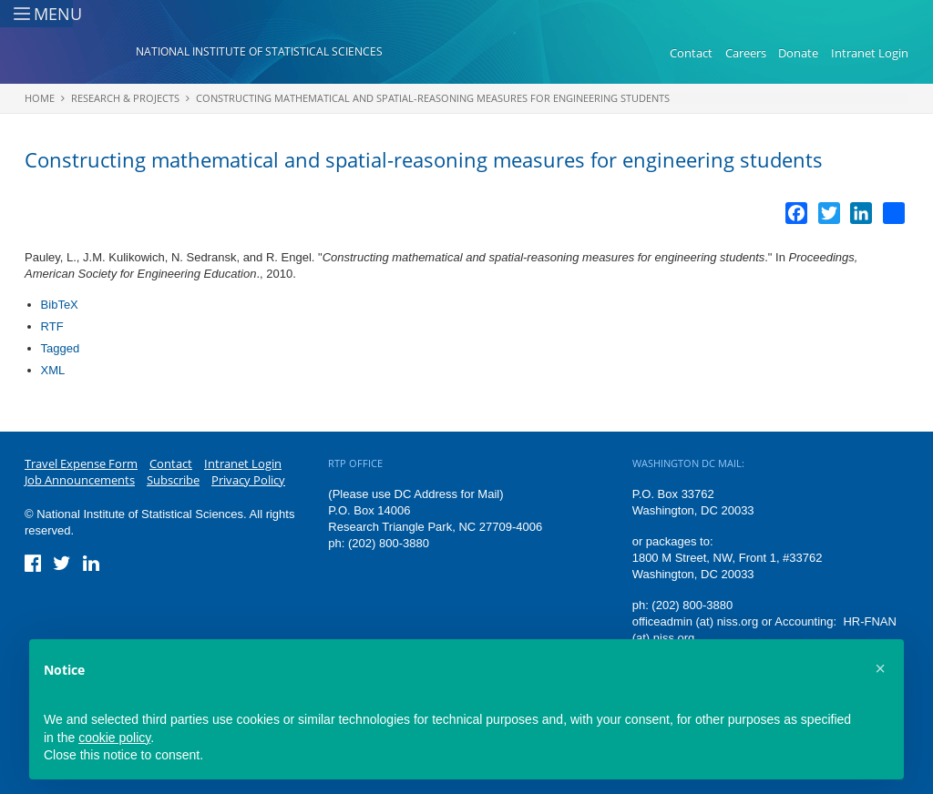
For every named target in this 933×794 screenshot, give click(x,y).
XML (53, 370)
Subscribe (173, 480)
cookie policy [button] (114, 737)
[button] (880, 668)
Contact (691, 53)
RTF (52, 326)
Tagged (60, 348)
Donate (798, 53)
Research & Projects (125, 98)
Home (40, 98)
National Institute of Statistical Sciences (259, 51)
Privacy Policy (248, 480)
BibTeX (59, 304)
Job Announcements (80, 480)
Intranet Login (869, 53)
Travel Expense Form (81, 463)
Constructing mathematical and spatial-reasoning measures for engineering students (433, 98)
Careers (745, 53)
